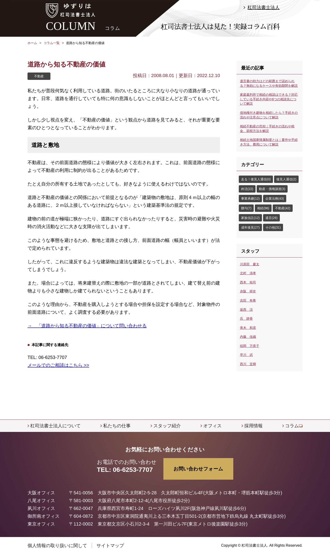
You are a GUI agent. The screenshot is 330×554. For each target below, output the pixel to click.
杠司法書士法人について (55, 425)
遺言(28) (271, 218)
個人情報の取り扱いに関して (57, 545)
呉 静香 (246, 318)
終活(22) (247, 189)
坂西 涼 (246, 309)
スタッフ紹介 (167, 425)
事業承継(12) (250, 198)
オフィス (212, 425)
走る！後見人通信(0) (256, 179)
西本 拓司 (248, 282)
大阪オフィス (41, 492)
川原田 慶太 (249, 264)
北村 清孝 (248, 273)
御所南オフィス (44, 516)
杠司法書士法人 (264, 7)
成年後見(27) (250, 227)
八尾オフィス (41, 500)
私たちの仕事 (117, 425)
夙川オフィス (41, 508)
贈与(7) (246, 208)
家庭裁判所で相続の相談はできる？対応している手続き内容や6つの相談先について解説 (269, 99)
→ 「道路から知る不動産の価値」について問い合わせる (87, 325)
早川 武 (246, 355)
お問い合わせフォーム (198, 468)
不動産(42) (282, 208)
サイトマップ (110, 545)
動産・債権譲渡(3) (272, 189)
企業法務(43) (274, 198)
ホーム (32, 43)
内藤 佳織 (248, 337)
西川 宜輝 (248, 364)
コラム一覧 (52, 43)
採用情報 (253, 425)
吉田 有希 (248, 300)
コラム (292, 425)
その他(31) (273, 227)
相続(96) (263, 208)
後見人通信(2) (286, 179)
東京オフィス (41, 523)
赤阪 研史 (248, 291)
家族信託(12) (250, 218)
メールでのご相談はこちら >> (58, 365)
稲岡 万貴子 (249, 346)
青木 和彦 (248, 328)
